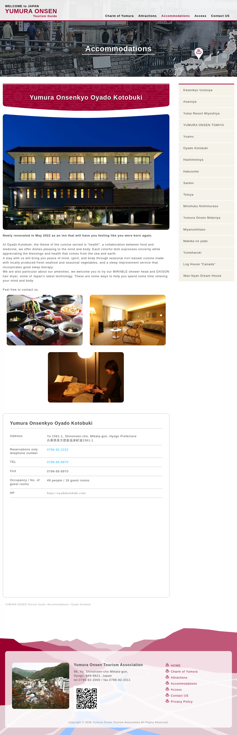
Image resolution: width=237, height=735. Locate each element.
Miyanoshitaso (194, 229)
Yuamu (188, 136)
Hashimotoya (193, 159)
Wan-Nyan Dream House (202, 275)
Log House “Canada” (199, 264)
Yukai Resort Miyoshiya (201, 113)
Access (200, 16)
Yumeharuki (192, 252)
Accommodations (175, 16)
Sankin (188, 183)
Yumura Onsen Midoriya (201, 217)
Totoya (188, 194)
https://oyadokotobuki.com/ (66, 493)
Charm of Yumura (119, 16)
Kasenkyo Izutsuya (197, 90)
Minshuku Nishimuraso (200, 206)
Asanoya (190, 101)
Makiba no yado (195, 241)
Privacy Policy (182, 701)
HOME (176, 665)
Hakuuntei (191, 171)
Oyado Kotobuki (195, 148)
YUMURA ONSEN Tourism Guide (25, 604)
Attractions (147, 16)
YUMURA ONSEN (31, 11)
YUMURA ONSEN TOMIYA (203, 125)
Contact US (220, 16)
